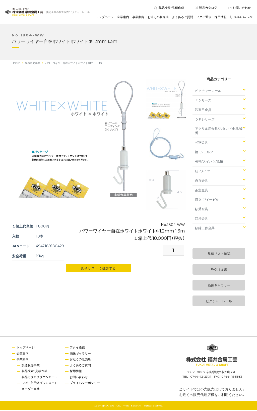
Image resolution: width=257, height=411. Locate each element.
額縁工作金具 (205, 229)
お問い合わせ (239, 8)
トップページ (105, 17)
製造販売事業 (31, 366)
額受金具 (201, 210)
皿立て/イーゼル (207, 200)
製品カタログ (206, 8)
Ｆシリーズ (203, 101)
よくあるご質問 (182, 17)
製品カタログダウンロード (40, 378)
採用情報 (221, 17)
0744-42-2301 (242, 17)
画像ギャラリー (219, 286)
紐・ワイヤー (204, 171)
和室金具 (201, 143)
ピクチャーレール (208, 91)
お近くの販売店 (158, 17)
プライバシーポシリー (86, 384)
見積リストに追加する (98, 269)
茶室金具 (201, 191)
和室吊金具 (203, 110)
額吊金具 (201, 219)
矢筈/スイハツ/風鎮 (209, 162)
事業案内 (138, 17)
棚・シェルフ (204, 153)
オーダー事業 (31, 390)
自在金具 (201, 181)
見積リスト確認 (219, 254)
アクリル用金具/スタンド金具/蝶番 (219, 131)
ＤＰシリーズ (205, 120)
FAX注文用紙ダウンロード (40, 384)
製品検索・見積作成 (169, 8)
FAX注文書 (219, 270)
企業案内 (123, 17)
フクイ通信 (203, 17)
